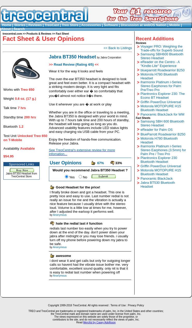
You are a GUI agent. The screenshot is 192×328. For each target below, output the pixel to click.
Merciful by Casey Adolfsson (99, 322)
